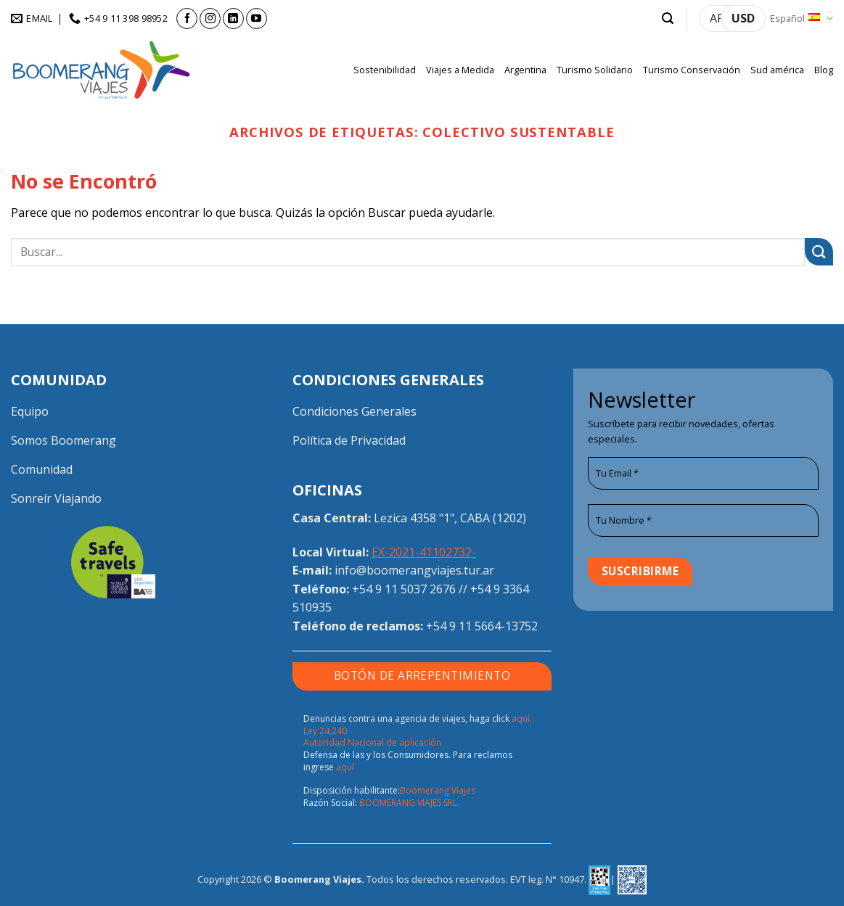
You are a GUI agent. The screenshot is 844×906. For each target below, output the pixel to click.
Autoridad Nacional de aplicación (372, 742)
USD (743, 18)
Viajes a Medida (460, 69)
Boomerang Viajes (437, 790)
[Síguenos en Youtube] (256, 18)
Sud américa (777, 69)
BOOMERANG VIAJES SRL (408, 802)
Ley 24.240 (325, 731)
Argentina (525, 69)
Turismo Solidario (595, 69)
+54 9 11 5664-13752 (482, 626)
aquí (345, 767)
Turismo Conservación (691, 69)
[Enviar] (819, 252)
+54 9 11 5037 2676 (404, 589)
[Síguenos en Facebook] (186, 18)
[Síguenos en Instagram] (210, 18)
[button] (667, 18)
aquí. (522, 718)
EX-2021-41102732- (424, 552)
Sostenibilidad (384, 69)
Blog (823, 69)
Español (801, 18)
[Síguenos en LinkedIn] (233, 18)
